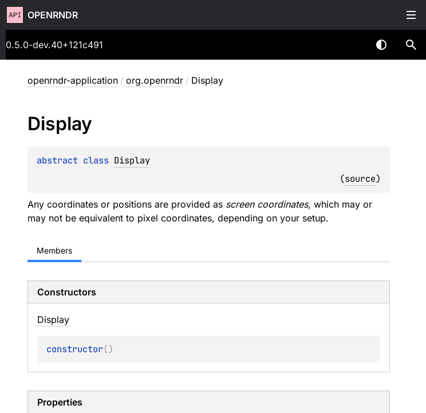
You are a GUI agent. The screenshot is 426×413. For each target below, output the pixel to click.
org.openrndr (154, 80)
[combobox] (351, 45)
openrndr (52, 15)
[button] (411, 45)
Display (132, 160)
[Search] (411, 45)
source (360, 179)
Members (54, 250)
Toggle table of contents (411, 15)
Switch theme (381, 45)
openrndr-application (72, 80)
